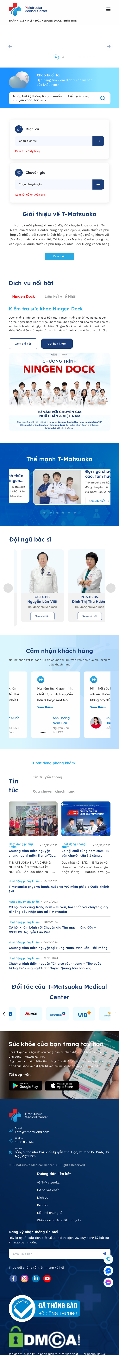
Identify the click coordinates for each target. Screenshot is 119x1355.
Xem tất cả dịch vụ (27, 151)
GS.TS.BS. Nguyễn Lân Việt (83, 599)
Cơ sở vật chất (48, 1190)
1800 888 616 (24, 1142)
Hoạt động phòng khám (21, 845)
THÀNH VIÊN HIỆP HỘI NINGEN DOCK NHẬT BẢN (43, 20)
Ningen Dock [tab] (23, 296)
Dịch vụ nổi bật (31, 283)
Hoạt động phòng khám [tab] (54, 763)
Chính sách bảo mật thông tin (59, 1220)
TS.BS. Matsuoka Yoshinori (35, 599)
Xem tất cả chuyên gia (30, 194)
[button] (56, 57)
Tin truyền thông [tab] (47, 777)
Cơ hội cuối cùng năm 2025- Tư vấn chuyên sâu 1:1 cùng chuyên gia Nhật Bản (85, 853)
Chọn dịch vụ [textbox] (28, 141)
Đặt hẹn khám (56, 343)
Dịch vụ (42, 1198)
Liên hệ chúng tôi (50, 1213)
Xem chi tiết (23, 343)
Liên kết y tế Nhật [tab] (61, 296)
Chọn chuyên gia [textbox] (30, 184)
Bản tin (42, 1205)
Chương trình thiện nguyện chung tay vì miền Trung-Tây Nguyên (31, 853)
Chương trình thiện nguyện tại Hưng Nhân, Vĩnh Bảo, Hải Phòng (58, 948)
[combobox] (53, 141)
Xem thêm (59, 256)
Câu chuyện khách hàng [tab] (54, 791)
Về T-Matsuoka (48, 1182)
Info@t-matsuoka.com (32, 1132)
